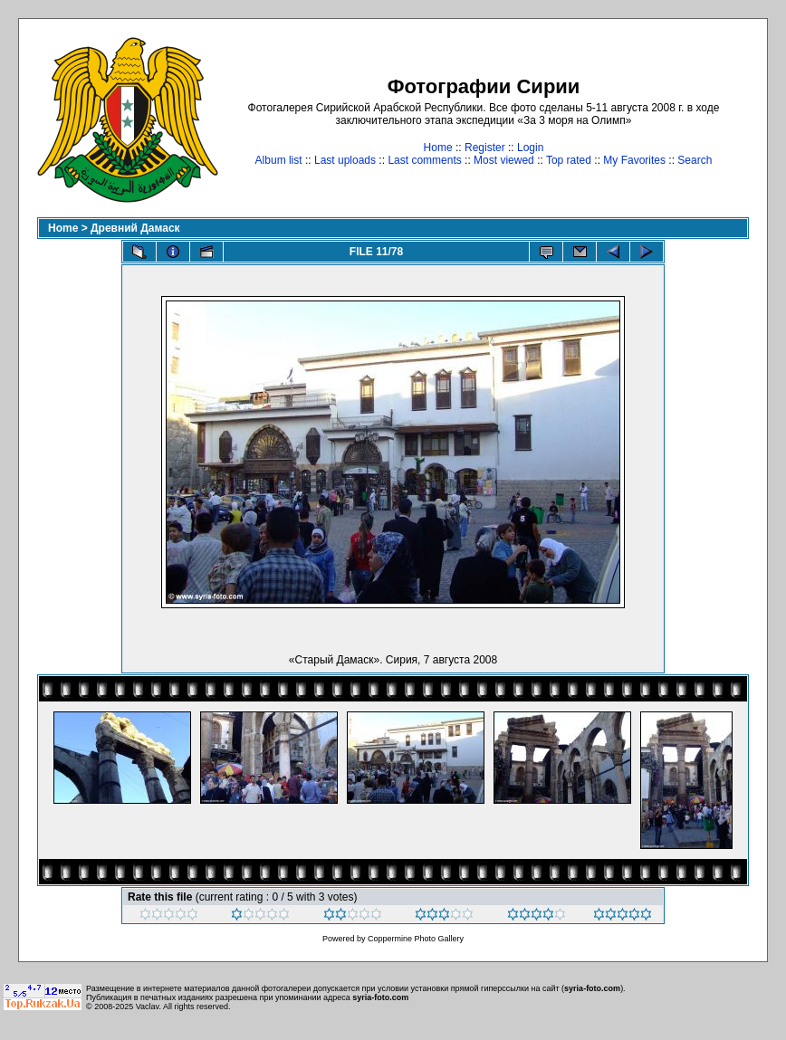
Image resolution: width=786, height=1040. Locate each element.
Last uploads (345, 160)
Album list (278, 160)
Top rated (568, 160)
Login (530, 147)
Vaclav (147, 1006)
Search (694, 160)
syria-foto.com (592, 988)
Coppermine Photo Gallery (416, 938)
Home (438, 147)
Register (485, 147)
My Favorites (634, 160)
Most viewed (504, 160)
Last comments (424, 160)
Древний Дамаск (135, 228)
